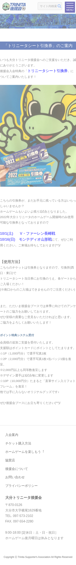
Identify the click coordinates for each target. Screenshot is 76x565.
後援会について (16, 469)
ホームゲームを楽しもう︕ (24, 451)
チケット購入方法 (18, 443)
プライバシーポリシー (21, 485)
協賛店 (10, 460)
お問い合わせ (15, 477)
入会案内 (11, 435)
